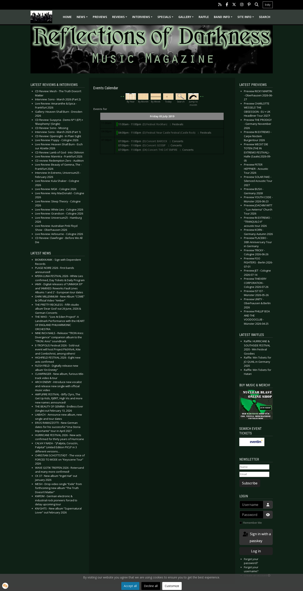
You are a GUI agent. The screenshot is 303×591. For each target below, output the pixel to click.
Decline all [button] (151, 586)
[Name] (254, 467)
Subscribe (249, 483)
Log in (256, 551)
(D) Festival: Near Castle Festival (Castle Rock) (168, 132)
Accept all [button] (130, 586)
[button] (5, 586)
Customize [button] (172, 586)
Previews (100, 17)
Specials (166, 18)
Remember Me (252, 523)
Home (67, 17)
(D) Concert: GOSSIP (154, 145)
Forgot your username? (251, 569)
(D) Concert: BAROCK (154, 141)
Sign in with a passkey (256, 537)
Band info (224, 18)
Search (264, 17)
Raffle (204, 17)
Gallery (186, 18)
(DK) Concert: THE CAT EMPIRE (159, 150)
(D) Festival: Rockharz (154, 124)
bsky (267, 4)
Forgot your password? (251, 561)
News (83, 18)
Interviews (143, 18)
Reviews (120, 18)
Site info (246, 18)
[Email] (254, 474)
